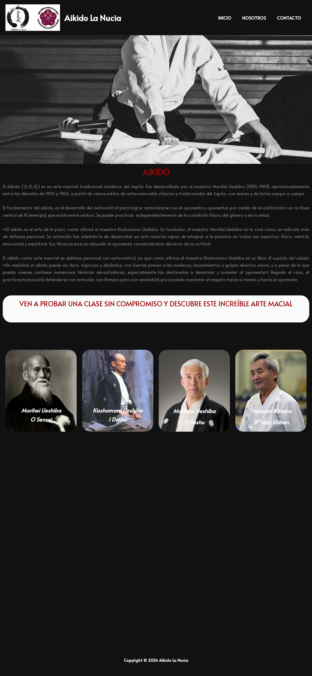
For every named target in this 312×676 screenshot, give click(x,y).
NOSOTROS (257, 18)
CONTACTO (290, 18)
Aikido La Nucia (92, 17)
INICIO (230, 18)
